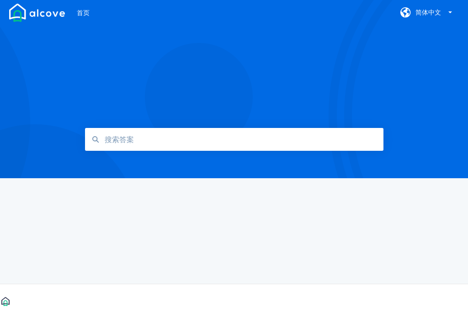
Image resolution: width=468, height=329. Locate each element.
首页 (83, 12)
